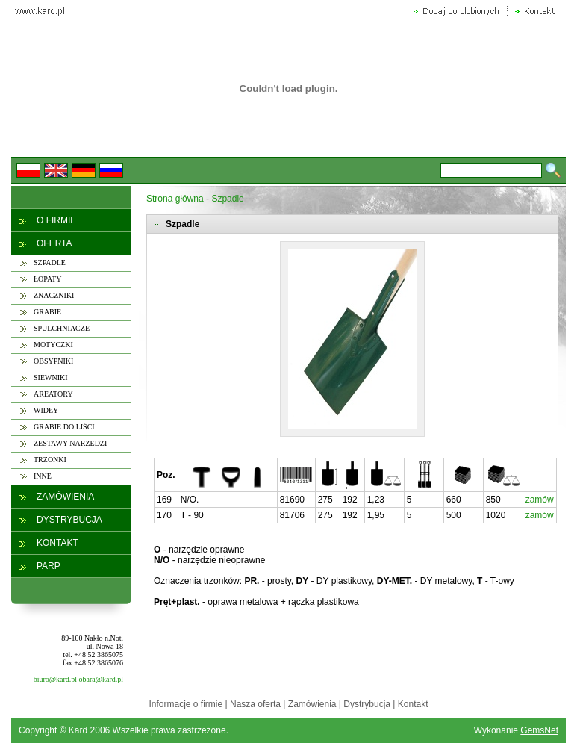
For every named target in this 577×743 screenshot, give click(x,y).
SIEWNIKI (51, 377)
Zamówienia (312, 704)
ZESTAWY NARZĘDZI (70, 443)
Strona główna (175, 198)
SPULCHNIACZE (62, 328)
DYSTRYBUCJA (69, 519)
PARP (48, 566)
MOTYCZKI (53, 345)
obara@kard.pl (101, 679)
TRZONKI (50, 460)
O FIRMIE (56, 220)
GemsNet (539, 730)
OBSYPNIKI (53, 361)
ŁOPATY (47, 279)
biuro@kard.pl (55, 679)
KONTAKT (57, 543)
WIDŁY (46, 410)
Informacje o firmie (185, 704)
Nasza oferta (255, 704)
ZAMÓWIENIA (65, 496)
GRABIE (47, 312)
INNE (43, 476)
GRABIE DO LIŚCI (64, 427)
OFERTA (54, 243)
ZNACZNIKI (54, 295)
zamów (539, 499)
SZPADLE (50, 262)
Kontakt (413, 704)
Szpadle (227, 198)
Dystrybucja (366, 704)
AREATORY (53, 394)
